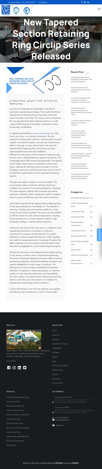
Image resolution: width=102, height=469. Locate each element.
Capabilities (56, 348)
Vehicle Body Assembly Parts (81, 243)
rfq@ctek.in (43, 2)
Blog (54, 361)
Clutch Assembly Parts (15, 410)
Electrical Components (81, 255)
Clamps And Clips (81, 216)
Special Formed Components (17, 428)
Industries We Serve (60, 344)
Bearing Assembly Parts (81, 197)
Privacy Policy (57, 383)
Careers (55, 374)
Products (55, 339)
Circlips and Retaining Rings (17, 397)
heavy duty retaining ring (43, 133)
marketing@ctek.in (15, 2)
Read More (11, 361)
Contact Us (56, 379)
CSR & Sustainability (60, 365)
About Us (56, 335)
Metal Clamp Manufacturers (81, 262)
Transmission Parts (81, 230)
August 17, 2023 (35, 100)
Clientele (55, 352)
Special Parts (81, 249)
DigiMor (75, 463)
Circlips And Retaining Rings (81, 205)
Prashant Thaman (18, 100)
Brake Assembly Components (81, 224)
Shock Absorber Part (81, 235)
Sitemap (59, 463)
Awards (55, 357)
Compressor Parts (81, 211)
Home (54, 331)
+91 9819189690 (29, 2)
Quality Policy (57, 370)
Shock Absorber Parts (14, 423)
